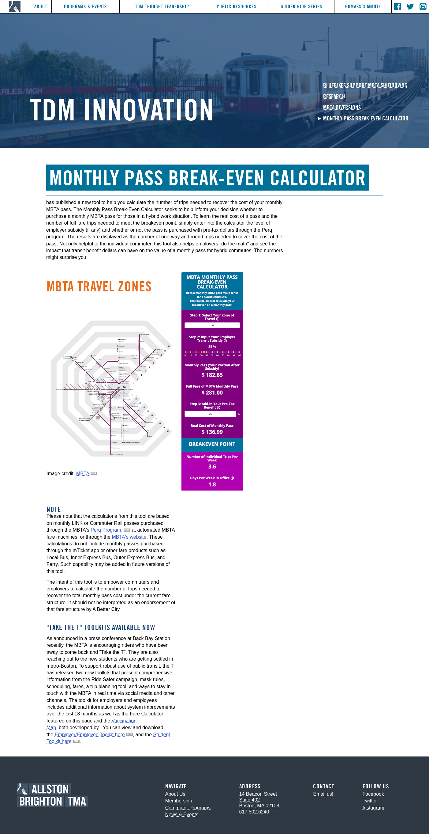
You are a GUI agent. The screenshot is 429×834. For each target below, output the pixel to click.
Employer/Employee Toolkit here (90, 734)
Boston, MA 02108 (259, 805)
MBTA (82, 473)
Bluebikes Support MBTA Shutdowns (365, 85)
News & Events (181, 814)
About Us (175, 794)
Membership (178, 800)
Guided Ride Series (301, 6)
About (40, 6)
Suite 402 (249, 799)
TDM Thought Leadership (162, 6)
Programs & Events (85, 6)
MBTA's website (129, 537)
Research (334, 96)
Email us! (323, 794)
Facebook (373, 794)
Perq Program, (106, 530)
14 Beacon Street (258, 794)
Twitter (370, 800)
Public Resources (236, 6)
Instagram (373, 807)
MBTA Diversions (342, 107)
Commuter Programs (188, 807)
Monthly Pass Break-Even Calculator (365, 119)
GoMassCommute (363, 6)
